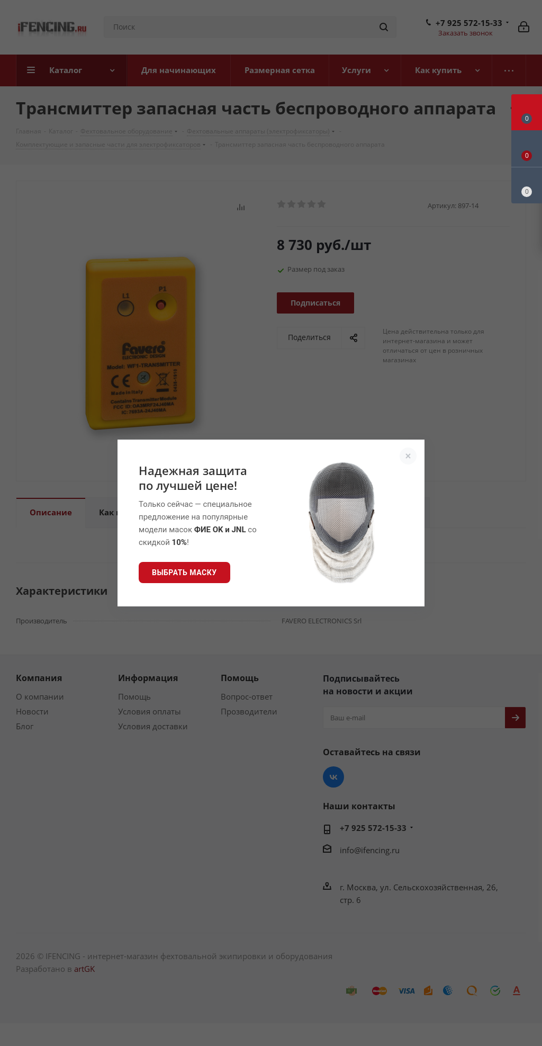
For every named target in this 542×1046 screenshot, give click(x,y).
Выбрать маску (184, 572)
